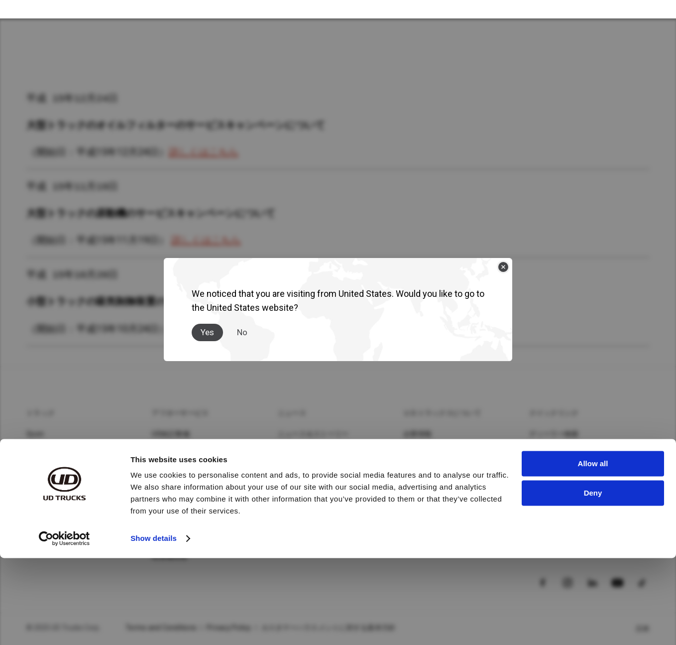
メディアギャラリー (309, 451)
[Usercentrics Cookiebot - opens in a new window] (64, 625)
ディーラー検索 (554, 435)
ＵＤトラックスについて (442, 414)
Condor (38, 451)
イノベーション (428, 483)
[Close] (503, 258)
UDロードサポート (181, 483)
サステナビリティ (431, 451)
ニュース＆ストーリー (313, 435)
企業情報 (417, 435)
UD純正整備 (171, 435)
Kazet (35, 467)
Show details (153, 625)
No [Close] (242, 323)
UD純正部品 (171, 451)
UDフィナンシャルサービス (195, 467)
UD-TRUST (169, 499)
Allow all (593, 550)
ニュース (292, 414)
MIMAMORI (170, 515)
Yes (207, 323)
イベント (417, 499)
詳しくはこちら (203, 152)
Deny (593, 579)
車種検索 (543, 451)
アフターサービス (180, 414)
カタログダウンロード (564, 467)
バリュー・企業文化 (435, 467)
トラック (40, 414)
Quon (35, 435)
